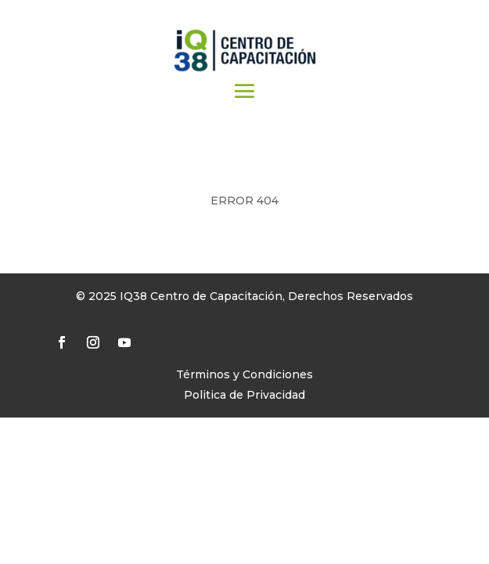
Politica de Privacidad (244, 395)
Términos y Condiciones (244, 374)
